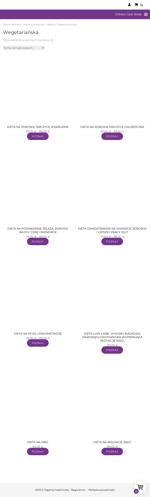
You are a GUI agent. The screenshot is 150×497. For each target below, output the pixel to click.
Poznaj (38, 136)
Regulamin (78, 489)
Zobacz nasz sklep (128, 14)
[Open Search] (141, 5)
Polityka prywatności (101, 489)
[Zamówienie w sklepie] (24, 48)
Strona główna (12, 24)
